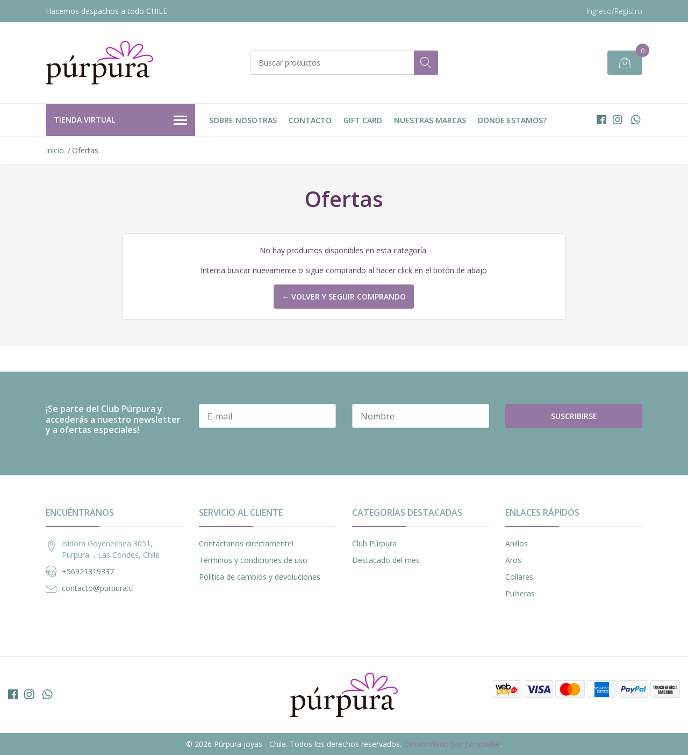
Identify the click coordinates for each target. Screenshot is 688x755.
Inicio (55, 150)
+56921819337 (88, 571)
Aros (513, 560)
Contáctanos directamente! (246, 543)
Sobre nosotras (243, 120)
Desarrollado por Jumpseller (452, 744)
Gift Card (362, 120)
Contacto (310, 120)
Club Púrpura (374, 543)
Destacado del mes (386, 560)
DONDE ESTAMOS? (512, 120)
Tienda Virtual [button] (120, 120)
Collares (519, 577)
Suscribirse (574, 416)
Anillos (516, 543)
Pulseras (520, 593)
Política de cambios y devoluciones (259, 577)
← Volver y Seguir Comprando (344, 296)
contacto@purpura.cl (98, 588)
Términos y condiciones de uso (253, 560)
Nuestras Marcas (430, 120)
